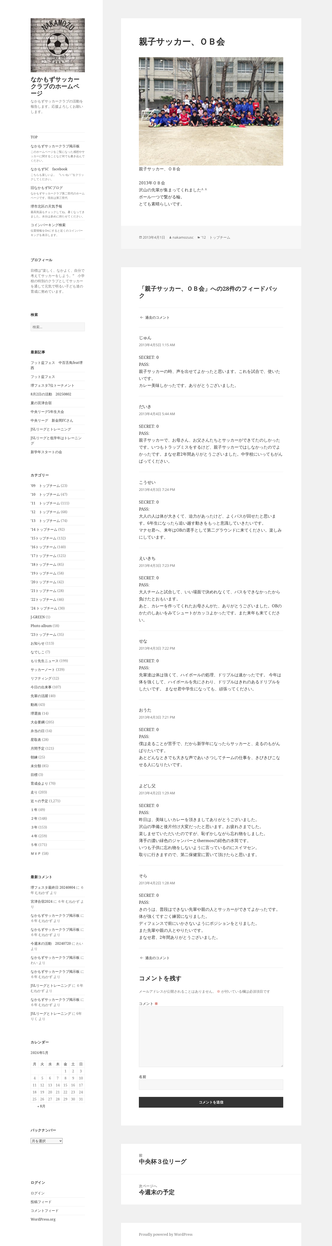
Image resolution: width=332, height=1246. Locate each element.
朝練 (34, 757)
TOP (34, 137)
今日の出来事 (41, 687)
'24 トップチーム (44, 608)
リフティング (41, 678)
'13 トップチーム (45, 520)
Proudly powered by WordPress (165, 1234)
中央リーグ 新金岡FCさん (52, 420)
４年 (34, 836)
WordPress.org (43, 1219)
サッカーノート (43, 669)
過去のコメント (157, 317)
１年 (34, 809)
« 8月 (41, 1106)
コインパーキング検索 (58, 229)
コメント (148, 1003)
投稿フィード (41, 1201)
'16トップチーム (43, 547)
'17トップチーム (43, 555)
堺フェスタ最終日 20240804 (53, 887)
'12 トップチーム (45, 511)
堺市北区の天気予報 (58, 211)
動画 (34, 704)
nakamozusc (183, 237)
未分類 (36, 765)
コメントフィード (45, 1210)
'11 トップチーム (45, 503)
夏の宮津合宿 (41, 402)
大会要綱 (38, 722)
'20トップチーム (43, 582)
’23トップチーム (43, 634)
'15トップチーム (43, 538)
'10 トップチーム (45, 494)
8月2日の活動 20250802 (51, 394)
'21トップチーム (43, 590)
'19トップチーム (43, 573)
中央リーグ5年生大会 (47, 411)
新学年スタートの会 (46, 451)
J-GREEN (38, 617)
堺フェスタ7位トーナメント (53, 385)
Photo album (41, 625)
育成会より (39, 783)
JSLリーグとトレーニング (51, 429)
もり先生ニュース (45, 660)
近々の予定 (39, 800)
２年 (34, 818)
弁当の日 (38, 730)
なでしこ (38, 652)
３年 (34, 827)
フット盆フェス (43, 376)
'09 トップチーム (45, 485)
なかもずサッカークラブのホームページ (55, 86)
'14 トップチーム (44, 529)
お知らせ (38, 643)
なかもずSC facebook (58, 174)
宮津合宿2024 (41, 901)
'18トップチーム (43, 564)
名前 (142, 1076)
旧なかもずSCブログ (58, 192)
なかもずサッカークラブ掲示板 (58, 153)
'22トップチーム (43, 599)
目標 (34, 774)
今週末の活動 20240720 (51, 943)
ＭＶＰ (36, 853)
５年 (34, 844)
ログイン (38, 1193)
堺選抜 (36, 713)
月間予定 (38, 748)
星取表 (36, 739)
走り (34, 792)
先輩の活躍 (39, 695)
